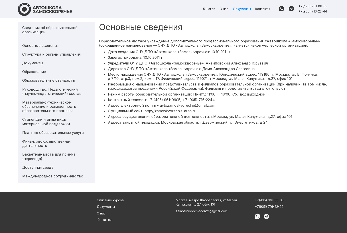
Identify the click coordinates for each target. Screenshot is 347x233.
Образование (34, 72)
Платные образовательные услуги (53, 133)
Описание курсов (110, 200)
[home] (45, 9)
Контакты (262, 9)
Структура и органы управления (51, 54)
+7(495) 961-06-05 (312, 6)
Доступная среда (37, 167)
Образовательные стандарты (48, 80)
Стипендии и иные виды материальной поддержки (46, 121)
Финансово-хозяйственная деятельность (46, 143)
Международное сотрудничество (52, 176)
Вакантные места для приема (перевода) (48, 156)
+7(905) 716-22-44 (312, 11)
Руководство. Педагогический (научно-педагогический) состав (51, 91)
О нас (224, 9)
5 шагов (209, 9)
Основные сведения (40, 46)
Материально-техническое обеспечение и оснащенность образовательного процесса (49, 106)
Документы (242, 9)
